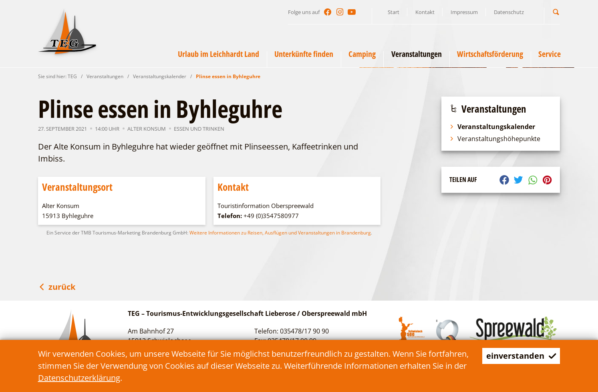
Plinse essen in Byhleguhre (228, 76)
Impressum (464, 12)
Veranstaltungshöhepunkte (494, 139)
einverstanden (521, 355)
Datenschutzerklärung (79, 377)
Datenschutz (509, 12)
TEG (72, 76)
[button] (556, 12)
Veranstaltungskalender (159, 76)
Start (393, 12)
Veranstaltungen (105, 76)
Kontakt (425, 12)
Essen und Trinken (199, 128)
